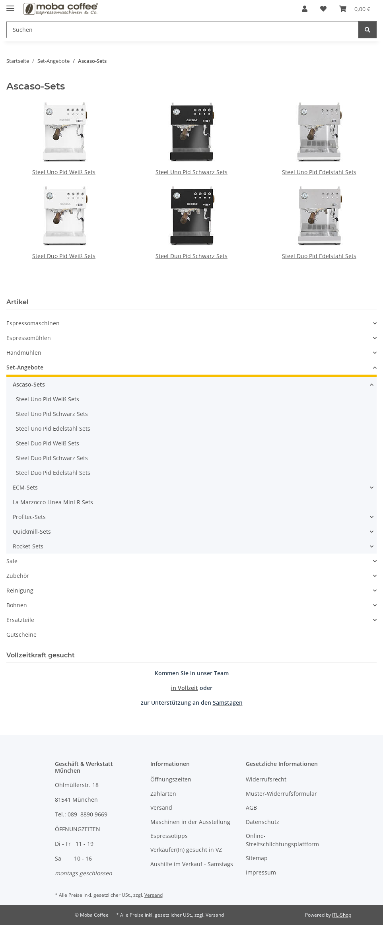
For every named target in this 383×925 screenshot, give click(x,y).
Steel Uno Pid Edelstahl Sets (319, 172)
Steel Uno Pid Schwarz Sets (191, 172)
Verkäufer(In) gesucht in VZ (186, 849)
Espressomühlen (28, 338)
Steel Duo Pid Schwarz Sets (191, 256)
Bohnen (16, 605)
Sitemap (257, 858)
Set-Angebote (24, 367)
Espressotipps (169, 835)
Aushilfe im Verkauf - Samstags (191, 864)
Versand (161, 807)
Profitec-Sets (29, 517)
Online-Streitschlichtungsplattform (282, 840)
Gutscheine (21, 634)
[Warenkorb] (355, 9)
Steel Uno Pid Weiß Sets (63, 172)
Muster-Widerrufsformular (281, 793)
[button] (305, 9)
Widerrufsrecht (266, 779)
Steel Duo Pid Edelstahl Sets (319, 256)
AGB (251, 807)
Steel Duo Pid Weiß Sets (63, 256)
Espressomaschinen (33, 323)
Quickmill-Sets (32, 531)
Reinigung (19, 590)
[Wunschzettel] (323, 9)
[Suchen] (182, 29)
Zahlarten (163, 793)
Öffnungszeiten (170, 779)
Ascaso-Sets (29, 384)
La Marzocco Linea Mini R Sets (53, 502)
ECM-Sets (25, 487)
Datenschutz (262, 822)
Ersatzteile (20, 620)
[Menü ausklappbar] (10, 5)
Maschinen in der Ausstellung (190, 822)
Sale (11, 561)
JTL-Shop (341, 914)
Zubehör (17, 575)
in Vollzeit (184, 688)
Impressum (261, 872)
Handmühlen (23, 352)
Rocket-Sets (28, 546)
